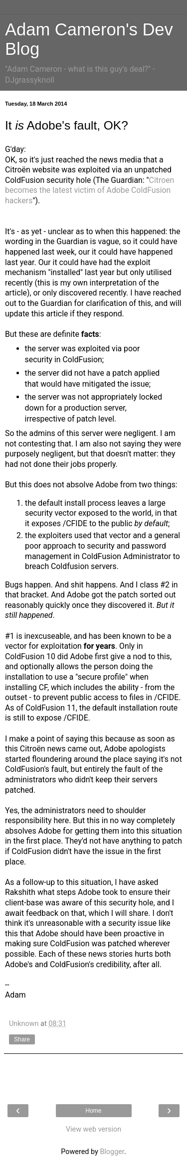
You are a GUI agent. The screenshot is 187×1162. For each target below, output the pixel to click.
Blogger (112, 1152)
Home (93, 1110)
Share (22, 1039)
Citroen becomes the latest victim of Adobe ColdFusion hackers (89, 190)
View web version (93, 1129)
